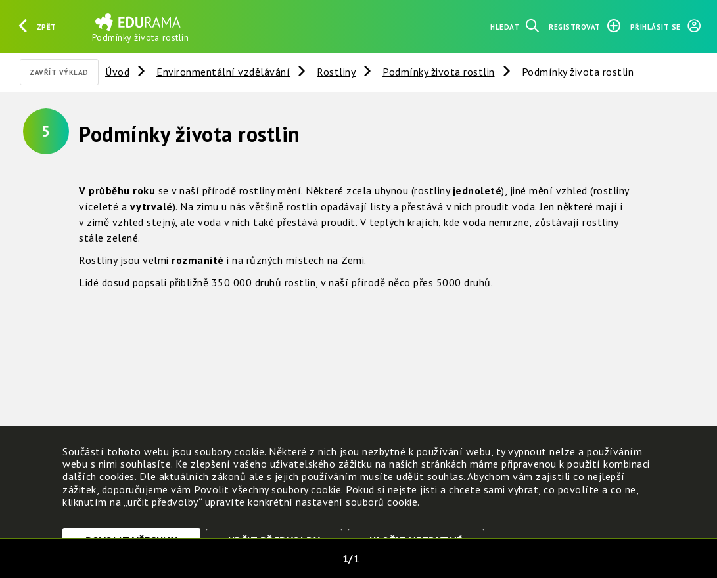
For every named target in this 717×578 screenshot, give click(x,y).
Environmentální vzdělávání (223, 71)
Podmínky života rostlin (438, 71)
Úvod (117, 71)
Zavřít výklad (59, 72)
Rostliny (336, 71)
